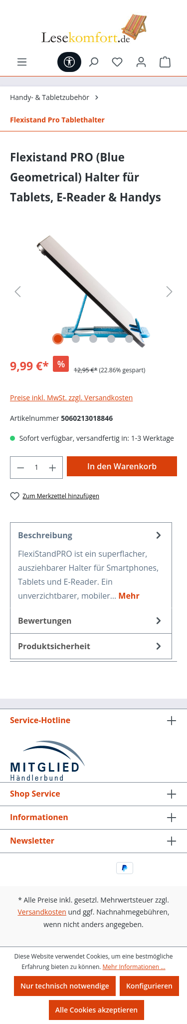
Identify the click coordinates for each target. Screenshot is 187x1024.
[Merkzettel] (117, 62)
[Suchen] (93, 62)
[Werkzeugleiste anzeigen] (69, 62)
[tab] (91, 565)
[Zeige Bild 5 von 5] (129, 339)
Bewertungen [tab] (91, 620)
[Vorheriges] (17, 291)
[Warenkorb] (165, 62)
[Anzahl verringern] (20, 467)
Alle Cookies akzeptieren (96, 1010)
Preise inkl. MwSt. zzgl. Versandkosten (71, 397)
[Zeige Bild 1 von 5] (58, 339)
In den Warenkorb (122, 466)
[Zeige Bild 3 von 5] (93, 339)
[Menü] (22, 62)
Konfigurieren (149, 986)
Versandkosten (41, 912)
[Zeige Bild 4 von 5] (111, 339)
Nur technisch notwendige (64, 986)
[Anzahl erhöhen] (52, 467)
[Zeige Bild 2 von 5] (76, 339)
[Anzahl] (36, 467)
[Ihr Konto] (141, 62)
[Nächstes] (169, 291)
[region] (93, 291)
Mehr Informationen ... (134, 967)
